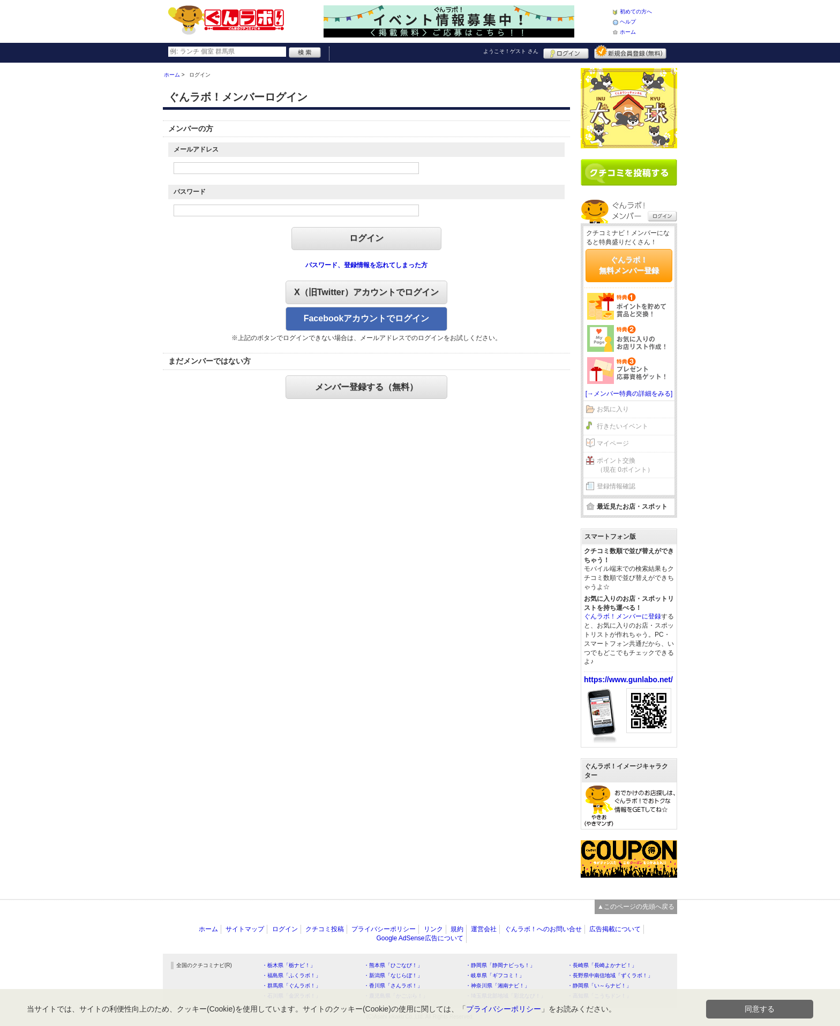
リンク (433, 929)
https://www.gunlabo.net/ (628, 679)
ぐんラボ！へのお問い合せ (543, 929)
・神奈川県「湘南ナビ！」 (498, 986)
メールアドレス (196, 149)
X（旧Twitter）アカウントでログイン (366, 292)
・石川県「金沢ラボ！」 (291, 996)
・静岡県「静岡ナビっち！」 (500, 965)
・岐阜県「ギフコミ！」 (495, 975)
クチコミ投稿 (324, 929)
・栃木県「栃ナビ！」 (289, 965)
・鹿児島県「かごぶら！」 (396, 996)
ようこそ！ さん (510, 51)
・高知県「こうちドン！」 (599, 996)
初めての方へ (636, 11)
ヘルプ (628, 22)
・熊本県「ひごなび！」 (393, 965)
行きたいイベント (622, 426)
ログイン (566, 52)
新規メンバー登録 (630, 52)
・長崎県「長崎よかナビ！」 (602, 965)
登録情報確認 (616, 486)
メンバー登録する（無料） (366, 386)
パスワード (190, 191)
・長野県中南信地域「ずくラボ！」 (610, 975)
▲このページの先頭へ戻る (635, 906)
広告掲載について (615, 929)
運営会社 (484, 929)
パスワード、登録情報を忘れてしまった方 (366, 265)
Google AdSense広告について (419, 938)
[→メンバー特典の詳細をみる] (629, 393)
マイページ (613, 443)
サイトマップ (245, 929)
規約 (457, 929)
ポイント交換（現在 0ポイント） (625, 465)
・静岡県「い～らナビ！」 (599, 986)
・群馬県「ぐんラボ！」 (291, 986)
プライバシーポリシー (383, 929)
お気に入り (613, 409)
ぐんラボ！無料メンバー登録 (629, 265)
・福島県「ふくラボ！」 (291, 975)
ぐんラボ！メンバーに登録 (622, 616)
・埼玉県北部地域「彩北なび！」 (506, 996)
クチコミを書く (629, 172)
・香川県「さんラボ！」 (393, 986)
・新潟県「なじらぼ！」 (393, 975)
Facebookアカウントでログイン (367, 318)
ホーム (628, 32)
